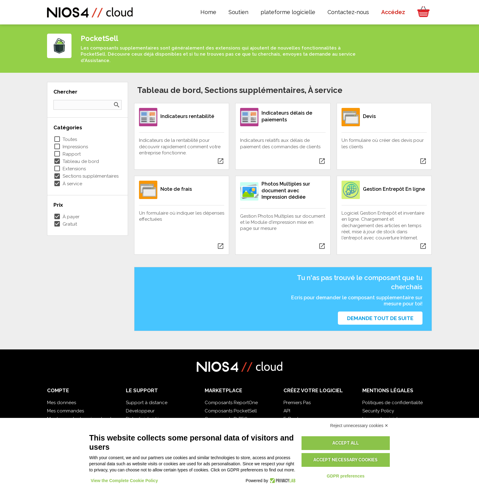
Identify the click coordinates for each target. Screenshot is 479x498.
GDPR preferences (346, 476)
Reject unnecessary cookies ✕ (359, 425)
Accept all (345, 443)
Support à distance (146, 402)
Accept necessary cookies (345, 459)
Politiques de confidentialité (392, 402)
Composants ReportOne (231, 402)
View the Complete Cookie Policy (124, 480)
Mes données (61, 402)
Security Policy (378, 411)
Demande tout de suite (380, 318)
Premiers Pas (297, 402)
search (116, 105)
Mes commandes (65, 411)
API (286, 411)
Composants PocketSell (231, 411)
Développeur (140, 411)
